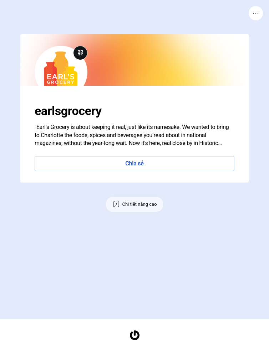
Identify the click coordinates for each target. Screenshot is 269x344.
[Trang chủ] (134, 335)
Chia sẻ (134, 163)
